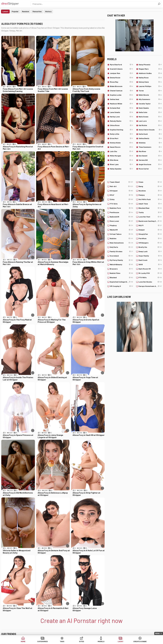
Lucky (120, 641)
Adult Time (150, 203)
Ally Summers (150, 99)
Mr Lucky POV (150, 273)
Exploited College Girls (121, 281)
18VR (150, 264)
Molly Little (121, 134)
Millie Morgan (121, 155)
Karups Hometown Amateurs (150, 286)
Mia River (150, 151)
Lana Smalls (121, 112)
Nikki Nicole (150, 95)
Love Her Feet (150, 216)
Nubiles (121, 238)
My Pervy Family (121, 260)
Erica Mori (121, 138)
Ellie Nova (121, 160)
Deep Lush (150, 251)
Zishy (121, 199)
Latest (5, 11)
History (48, 11)
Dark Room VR (150, 268)
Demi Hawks (150, 108)
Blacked (121, 277)
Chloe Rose (121, 125)
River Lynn (121, 164)
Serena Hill (150, 160)
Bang (150, 186)
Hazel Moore (121, 147)
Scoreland (121, 255)
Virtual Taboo (121, 234)
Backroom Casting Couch (150, 221)
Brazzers (121, 268)
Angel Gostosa (150, 164)
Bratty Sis (150, 247)
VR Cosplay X (121, 286)
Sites (81, 641)
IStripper (121, 190)
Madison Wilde (121, 103)
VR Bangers (150, 242)
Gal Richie (150, 125)
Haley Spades (121, 168)
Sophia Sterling (121, 129)
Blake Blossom (121, 86)
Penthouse (121, 212)
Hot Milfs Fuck (150, 199)
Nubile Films (121, 273)
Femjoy (150, 195)
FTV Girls (121, 203)
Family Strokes (121, 251)
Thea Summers (150, 147)
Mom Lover (121, 221)
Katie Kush (150, 134)
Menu (157, 633)
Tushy (150, 212)
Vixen (150, 182)
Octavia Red (121, 108)
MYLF (121, 195)
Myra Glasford (121, 64)
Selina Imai (121, 99)
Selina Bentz (150, 138)
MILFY (150, 225)
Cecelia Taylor (150, 103)
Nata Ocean (150, 116)
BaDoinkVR (121, 216)
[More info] (32, 84)
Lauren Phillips (150, 86)
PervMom (150, 238)
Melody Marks (121, 121)
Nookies (150, 190)
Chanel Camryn (121, 90)
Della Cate (150, 112)
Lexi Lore (150, 121)
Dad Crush (150, 260)
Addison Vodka (150, 73)
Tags (62, 641)
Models (101, 641)
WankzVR (121, 229)
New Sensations (121, 242)
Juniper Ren (121, 73)
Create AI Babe (140, 641)
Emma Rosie (121, 77)
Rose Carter (150, 168)
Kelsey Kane (150, 81)
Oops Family (150, 255)
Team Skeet (121, 182)
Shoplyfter (150, 234)
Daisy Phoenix (150, 64)
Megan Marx (150, 68)
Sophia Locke (121, 95)
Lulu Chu (121, 151)
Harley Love (121, 116)
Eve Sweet (150, 155)
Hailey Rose (150, 77)
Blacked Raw (150, 208)
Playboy (121, 225)
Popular (15, 11)
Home (23, 641)
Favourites (37, 11)
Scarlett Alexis (121, 68)
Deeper (150, 229)
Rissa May (121, 81)
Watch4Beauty (121, 264)
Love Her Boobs (150, 281)
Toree (150, 90)
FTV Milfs (150, 277)
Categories (42, 641)
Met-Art (121, 186)
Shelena (150, 142)
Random (25, 11)
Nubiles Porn (121, 208)
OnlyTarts (121, 247)
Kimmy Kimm (121, 142)
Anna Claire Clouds (150, 129)
